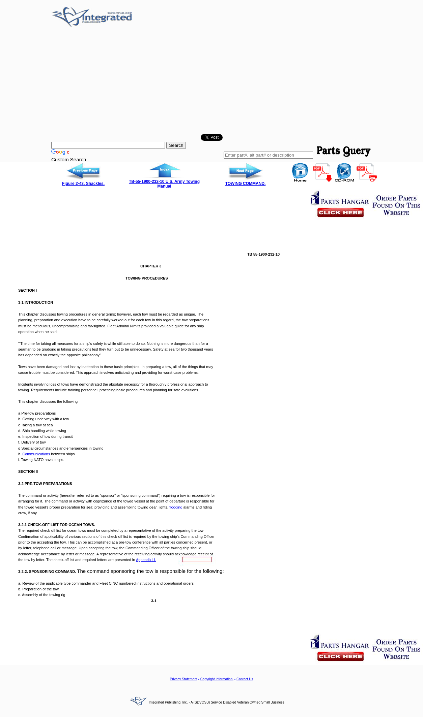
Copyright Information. (216, 679)
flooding (175, 507)
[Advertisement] (211, 82)
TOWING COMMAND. (245, 183)
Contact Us (244, 679)
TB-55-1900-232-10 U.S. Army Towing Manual (164, 184)
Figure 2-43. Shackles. (83, 183)
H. (146, 560)
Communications (36, 454)
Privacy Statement (183, 679)
